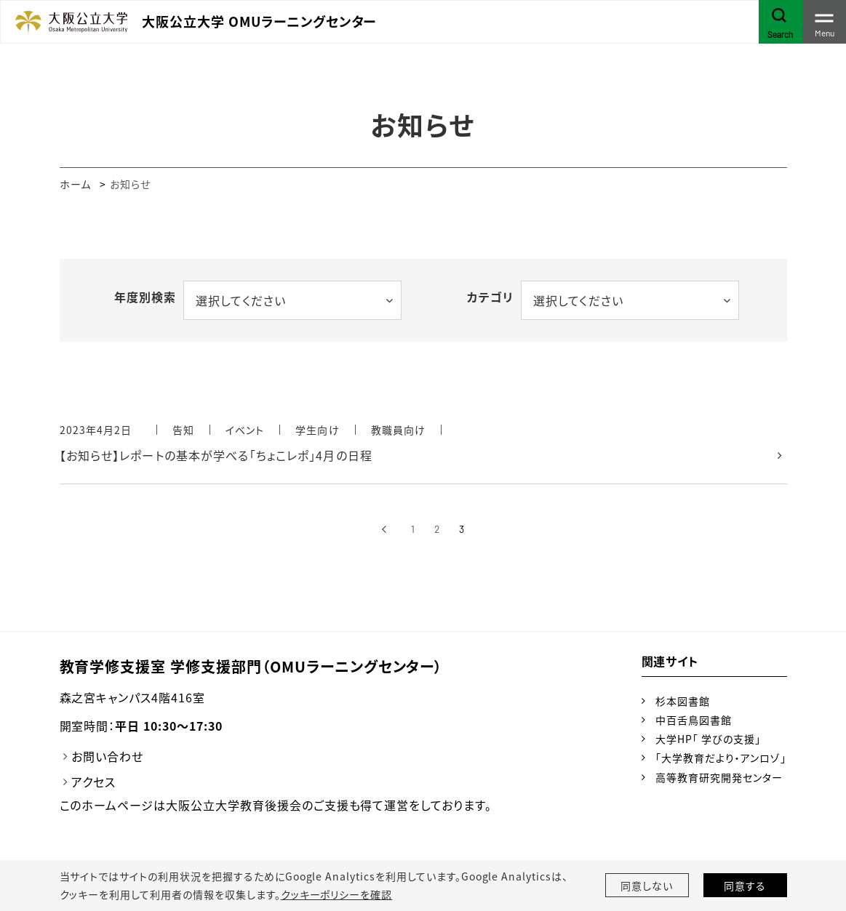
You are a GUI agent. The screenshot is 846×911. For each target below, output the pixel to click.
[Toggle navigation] (824, 22)
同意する (745, 885)
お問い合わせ (107, 756)
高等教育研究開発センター (719, 777)
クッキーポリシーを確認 (337, 894)
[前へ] (384, 530)
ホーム (75, 184)
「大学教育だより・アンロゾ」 (720, 757)
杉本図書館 (682, 701)
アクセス (93, 781)
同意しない (646, 885)
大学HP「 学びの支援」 (708, 738)
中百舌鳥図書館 (693, 720)
